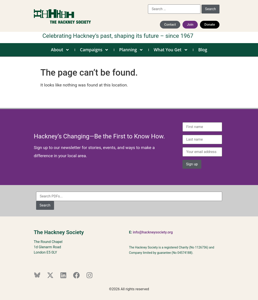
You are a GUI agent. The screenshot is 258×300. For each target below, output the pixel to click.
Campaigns (94, 50)
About (60, 50)
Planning (131, 50)
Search (45, 205)
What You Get (171, 50)
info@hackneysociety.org (153, 232)
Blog (202, 50)
